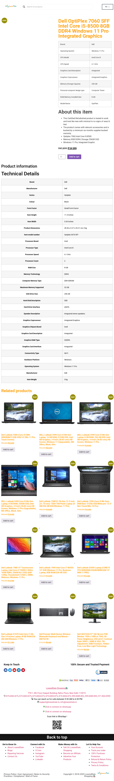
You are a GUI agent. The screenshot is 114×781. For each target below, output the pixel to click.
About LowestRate (16, 747)
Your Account (97, 747)
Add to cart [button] (8, 449)
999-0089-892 (78, 696)
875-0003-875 (25, 696)
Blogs (10, 750)
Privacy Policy (97, 762)
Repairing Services (16, 753)
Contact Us (12, 756)
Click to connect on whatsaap (58, 707)
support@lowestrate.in (49, 702)
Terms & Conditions (99, 765)
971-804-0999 (104, 696)
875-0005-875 (52, 696)
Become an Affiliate (71, 753)
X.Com (38, 750)
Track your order (98, 750)
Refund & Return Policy (101, 759)
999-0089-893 (91, 696)
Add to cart (74, 157)
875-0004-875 (38, 696)
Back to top (57, 737)
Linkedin (39, 759)
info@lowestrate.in (68, 702)
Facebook (39, 747)
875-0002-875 (12, 696)
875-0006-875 (65, 696)
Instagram (39, 753)
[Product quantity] (62, 156)
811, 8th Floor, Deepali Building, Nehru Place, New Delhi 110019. (58, 693)
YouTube (39, 756)
